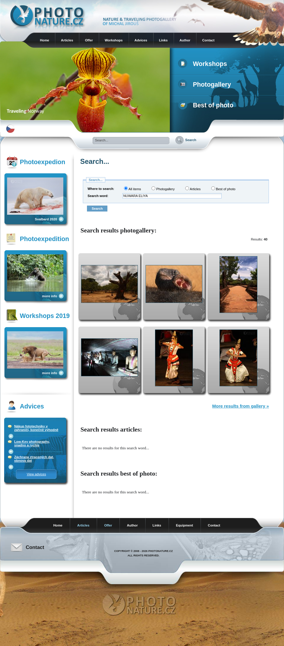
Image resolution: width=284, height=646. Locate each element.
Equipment (184, 525)
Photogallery (205, 84)
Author (185, 40)
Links (163, 40)
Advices (141, 40)
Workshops (114, 40)
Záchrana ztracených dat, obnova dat (34, 458)
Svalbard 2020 (46, 219)
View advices (36, 474)
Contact (208, 40)
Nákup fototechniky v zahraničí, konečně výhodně (36, 428)
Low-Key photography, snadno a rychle (32, 443)
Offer (89, 40)
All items (132, 188)
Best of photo (206, 105)
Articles (67, 40)
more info (49, 296)
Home (44, 40)
